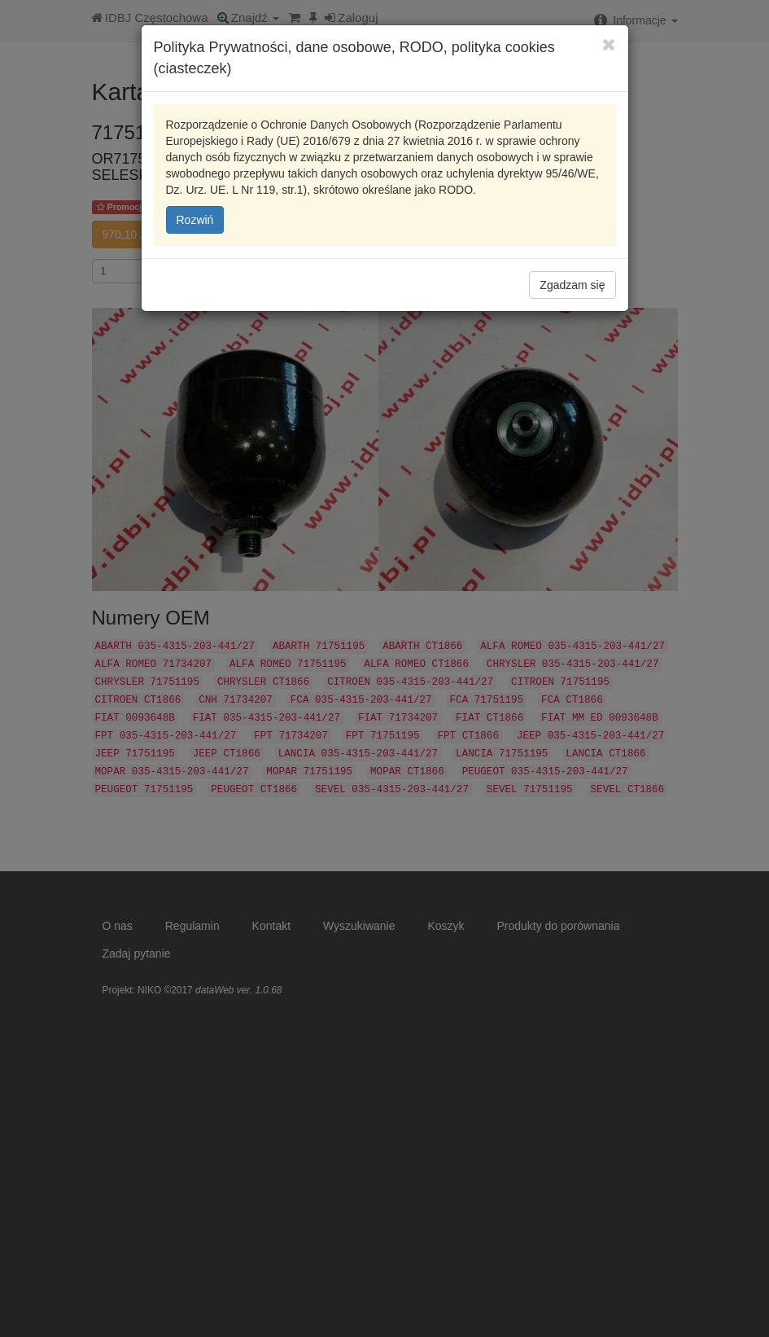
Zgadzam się (572, 285)
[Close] (609, 44)
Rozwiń (195, 219)
